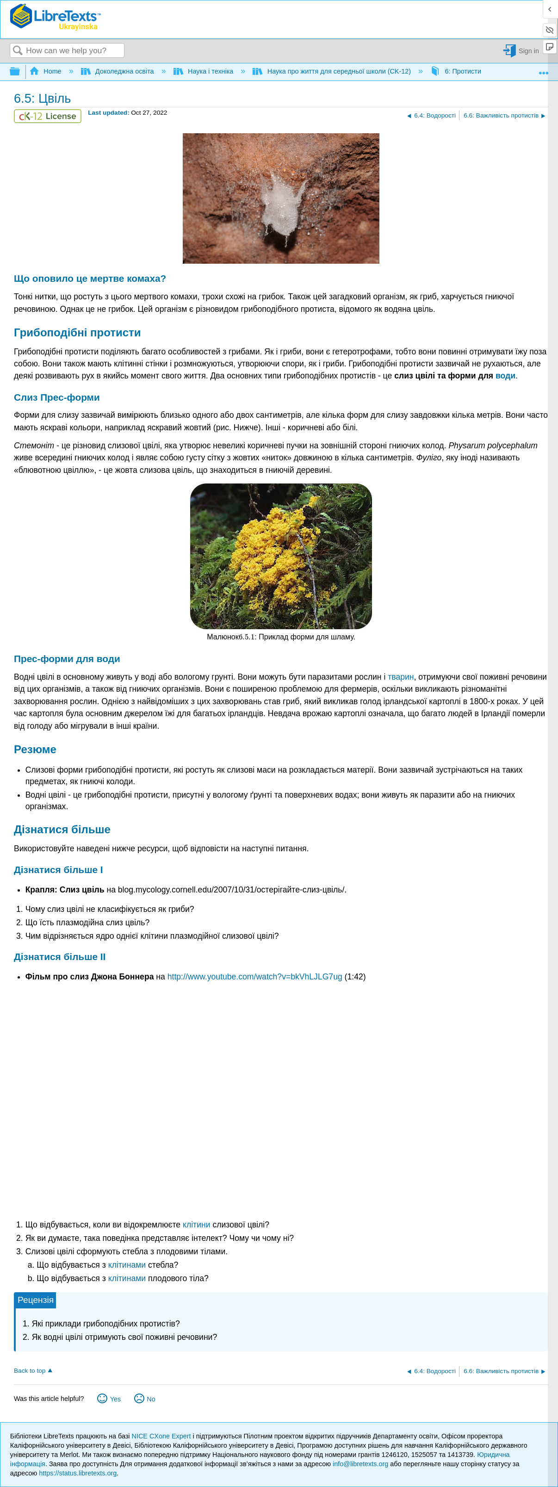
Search (18, 51)
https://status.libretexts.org (78, 1473)
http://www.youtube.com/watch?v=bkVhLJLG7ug (254, 976)
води (505, 375)
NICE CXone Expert (162, 1436)
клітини (197, 1224)
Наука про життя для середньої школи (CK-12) (333, 71)
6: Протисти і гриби (468, 71)
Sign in (529, 51)
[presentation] (247, 637)
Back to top (29, 1370)
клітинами (127, 1265)
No (151, 1399)
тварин (401, 677)
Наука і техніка (205, 71)
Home (46, 71)
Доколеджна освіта (118, 71)
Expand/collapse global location (544, 69)
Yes (115, 1399)
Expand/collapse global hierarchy (21, 72)
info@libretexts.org (360, 1464)
